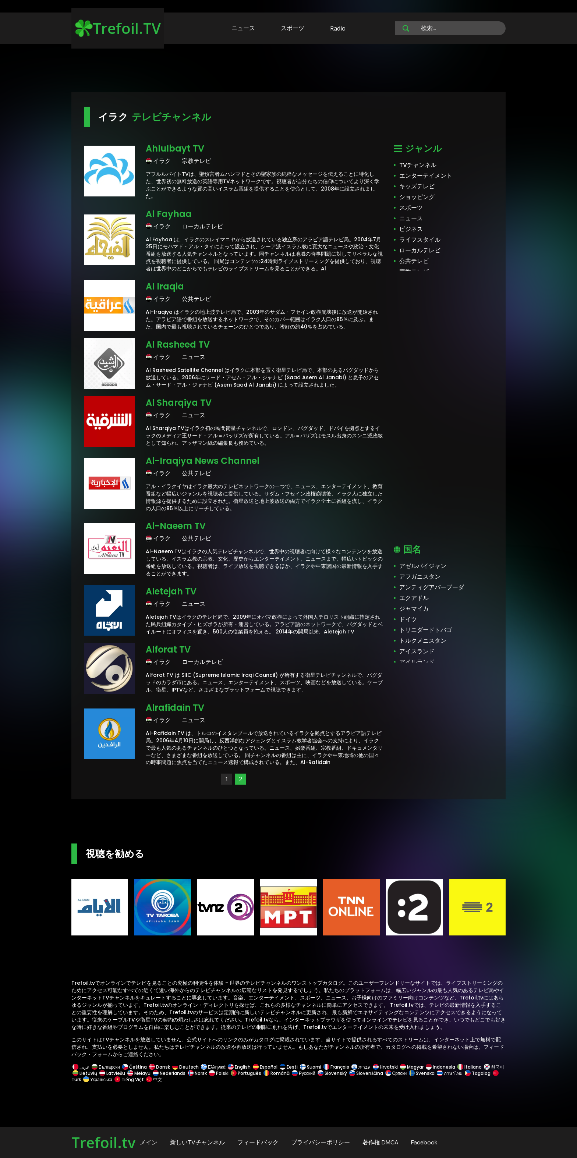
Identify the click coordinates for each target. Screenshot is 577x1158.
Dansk (159, 1067)
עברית (361, 1067)
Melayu (139, 1073)
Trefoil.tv (103, 1142)
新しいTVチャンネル (197, 1142)
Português (246, 1073)
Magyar (412, 1067)
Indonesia (440, 1067)
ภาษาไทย (450, 1073)
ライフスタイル (419, 239)
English (239, 1067)
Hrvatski (385, 1067)
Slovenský (332, 1073)
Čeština (134, 1067)
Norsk (197, 1073)
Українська (97, 1079)
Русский (303, 1073)
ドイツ (408, 619)
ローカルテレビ (419, 250)
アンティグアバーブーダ (431, 587)
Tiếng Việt (129, 1079)
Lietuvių (84, 1073)
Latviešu (112, 1073)
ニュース (243, 28)
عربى (81, 1067)
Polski (219, 1073)
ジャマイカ (414, 608)
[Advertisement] (288, 69)
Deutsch (185, 1067)
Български (106, 1067)
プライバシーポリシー (320, 1142)
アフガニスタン (419, 576)
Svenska (422, 1073)
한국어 (493, 1067)
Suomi (310, 1067)
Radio (338, 28)
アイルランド (417, 662)
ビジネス (411, 229)
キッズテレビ (417, 186)
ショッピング (417, 197)
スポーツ (292, 28)
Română (276, 1073)
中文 (153, 1079)
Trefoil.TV (118, 28)
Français (336, 1067)
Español (265, 1067)
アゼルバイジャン (422, 566)
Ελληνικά (213, 1067)
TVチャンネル (417, 165)
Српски (396, 1073)
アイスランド (417, 651)
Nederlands (169, 1073)
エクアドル (414, 598)
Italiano (469, 1067)
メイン (148, 1142)
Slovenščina (366, 1073)
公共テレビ (414, 261)
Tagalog (478, 1073)
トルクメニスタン (422, 640)
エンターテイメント (425, 175)
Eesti (289, 1067)
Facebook (424, 1142)
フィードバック (258, 1142)
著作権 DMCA (380, 1142)
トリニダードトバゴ (425, 630)
